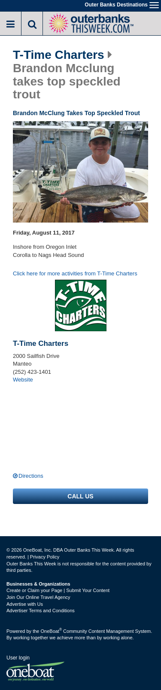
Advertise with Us (24, 604)
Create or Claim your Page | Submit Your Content (57, 590)
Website (23, 379)
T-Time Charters (58, 55)
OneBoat (51, 631)
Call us (80, 496)
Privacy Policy (44, 556)
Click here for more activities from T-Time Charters (75, 273)
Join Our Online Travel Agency (38, 597)
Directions (30, 476)
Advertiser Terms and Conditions (40, 610)
